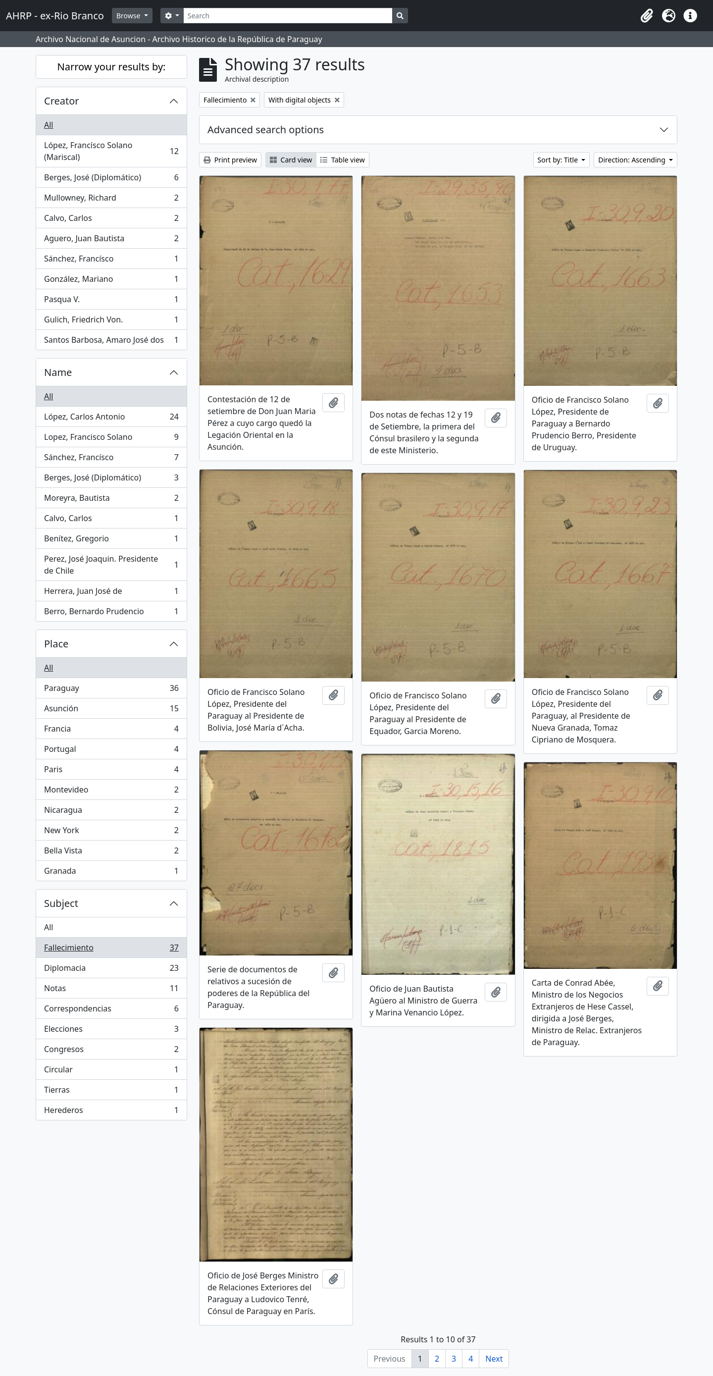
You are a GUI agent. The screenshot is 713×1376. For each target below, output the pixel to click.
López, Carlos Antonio (111, 419)
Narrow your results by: (111, 66)
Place (56, 643)
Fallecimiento (111, 950)
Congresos (111, 1051)
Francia (111, 731)
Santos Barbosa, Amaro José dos (111, 342)
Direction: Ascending (632, 159)
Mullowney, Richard (111, 200)
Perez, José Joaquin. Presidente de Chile (111, 564)
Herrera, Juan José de (111, 593)
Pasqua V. (111, 301)
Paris (111, 771)
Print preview (230, 159)
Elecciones (111, 1031)
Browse (129, 15)
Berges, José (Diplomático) (111, 179)
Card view (291, 159)
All (48, 124)
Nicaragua (111, 812)
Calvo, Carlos (111, 220)
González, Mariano (111, 281)
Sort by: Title (559, 159)
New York (111, 832)
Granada (111, 873)
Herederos (111, 1112)
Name (58, 372)
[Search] (288, 15)
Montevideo (111, 792)
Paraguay (111, 690)
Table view (342, 159)
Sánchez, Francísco (111, 261)
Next (494, 1358)
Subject (61, 903)
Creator (61, 100)
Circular (111, 1071)
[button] (647, 16)
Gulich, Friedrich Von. (111, 322)
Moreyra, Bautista (111, 500)
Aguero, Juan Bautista (111, 240)
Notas (111, 990)
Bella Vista (111, 853)
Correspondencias (111, 1011)
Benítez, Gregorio (111, 540)
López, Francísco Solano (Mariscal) (111, 151)
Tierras (111, 1092)
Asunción (111, 710)
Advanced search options (265, 129)
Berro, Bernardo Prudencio (111, 613)
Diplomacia (111, 970)
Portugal (111, 751)
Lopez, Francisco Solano (111, 439)
